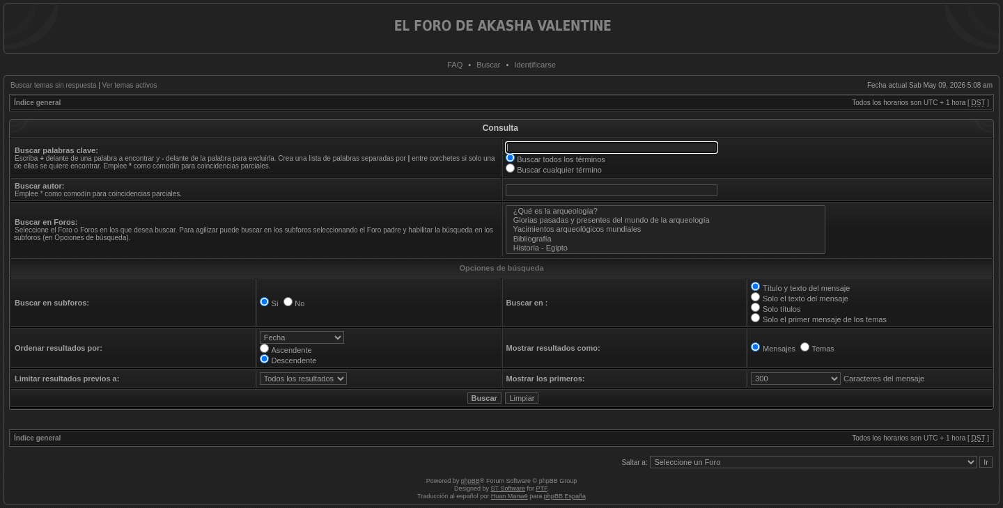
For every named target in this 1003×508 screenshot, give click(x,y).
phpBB (470, 480)
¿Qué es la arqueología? (666, 211)
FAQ (454, 65)
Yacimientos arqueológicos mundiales (666, 229)
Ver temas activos (129, 85)
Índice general (37, 102)
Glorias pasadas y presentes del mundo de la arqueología (666, 220)
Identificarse (534, 65)
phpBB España (565, 496)
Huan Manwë (509, 496)
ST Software (508, 488)
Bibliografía (666, 239)
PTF (541, 488)
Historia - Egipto (666, 248)
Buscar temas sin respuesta (53, 85)
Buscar (488, 65)
